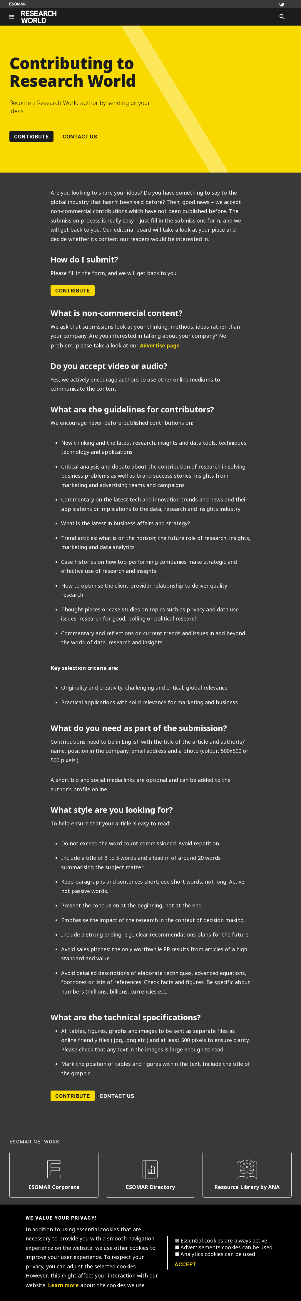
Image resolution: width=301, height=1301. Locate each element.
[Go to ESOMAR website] (17, 4)
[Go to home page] (38, 17)
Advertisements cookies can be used (226, 1247)
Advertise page (160, 346)
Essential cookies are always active (223, 1241)
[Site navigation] (12, 17)
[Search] (282, 17)
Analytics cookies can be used (217, 1254)
